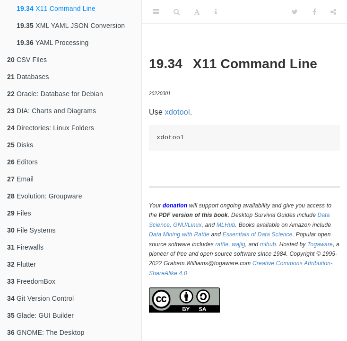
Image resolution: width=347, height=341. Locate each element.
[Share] (333, 12)
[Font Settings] (197, 12)
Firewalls (25, 247)
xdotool (177, 112)
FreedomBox (31, 281)
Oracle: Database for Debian (55, 94)
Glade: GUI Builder (40, 315)
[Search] (176, 12)
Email (20, 179)
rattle (221, 244)
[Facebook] (314, 12)
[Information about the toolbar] (216, 12)
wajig (238, 244)
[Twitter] (295, 12)
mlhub (268, 244)
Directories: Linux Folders (50, 128)
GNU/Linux (187, 225)
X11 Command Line (56, 8)
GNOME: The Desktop (45, 332)
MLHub (226, 225)
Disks (20, 145)
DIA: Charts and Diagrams (51, 111)
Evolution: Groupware (44, 196)
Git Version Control (40, 298)
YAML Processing (53, 42)
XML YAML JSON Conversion (71, 25)
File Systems (31, 230)
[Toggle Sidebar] (156, 12)
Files (19, 213)
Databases (28, 77)
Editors (22, 162)
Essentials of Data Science (258, 234)
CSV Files (27, 59)
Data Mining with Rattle (179, 234)
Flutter (21, 264)
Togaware (320, 244)
